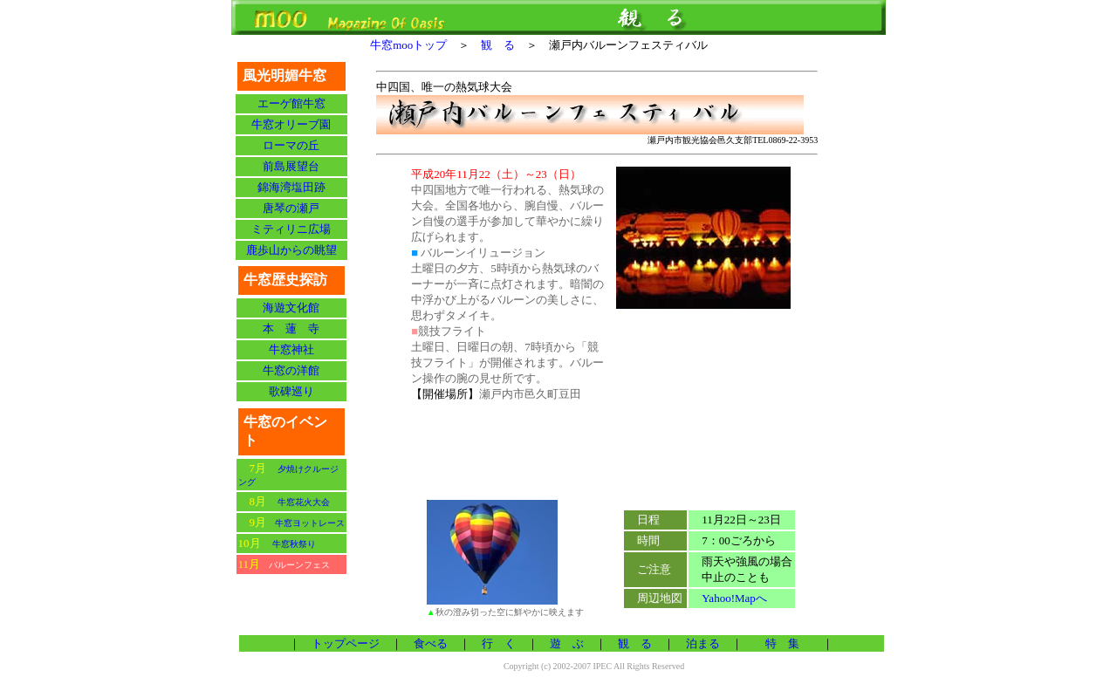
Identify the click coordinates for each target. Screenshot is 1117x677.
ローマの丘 (291, 145)
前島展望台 (291, 166)
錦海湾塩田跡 (291, 187)
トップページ (340, 643)
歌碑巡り (291, 391)
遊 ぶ (567, 643)
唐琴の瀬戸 (291, 208)
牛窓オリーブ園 (291, 124)
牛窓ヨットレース (310, 523)
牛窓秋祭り (294, 544)
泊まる (703, 643)
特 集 (782, 643)
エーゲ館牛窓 (291, 103)
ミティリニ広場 (291, 229)
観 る (503, 44)
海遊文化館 (291, 307)
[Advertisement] (597, 453)
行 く (499, 643)
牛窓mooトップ (414, 44)
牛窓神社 (291, 349)
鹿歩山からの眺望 (291, 249)
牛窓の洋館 (291, 370)
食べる (431, 643)
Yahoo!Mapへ (734, 598)
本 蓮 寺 (291, 328)
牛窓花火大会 (304, 502)
